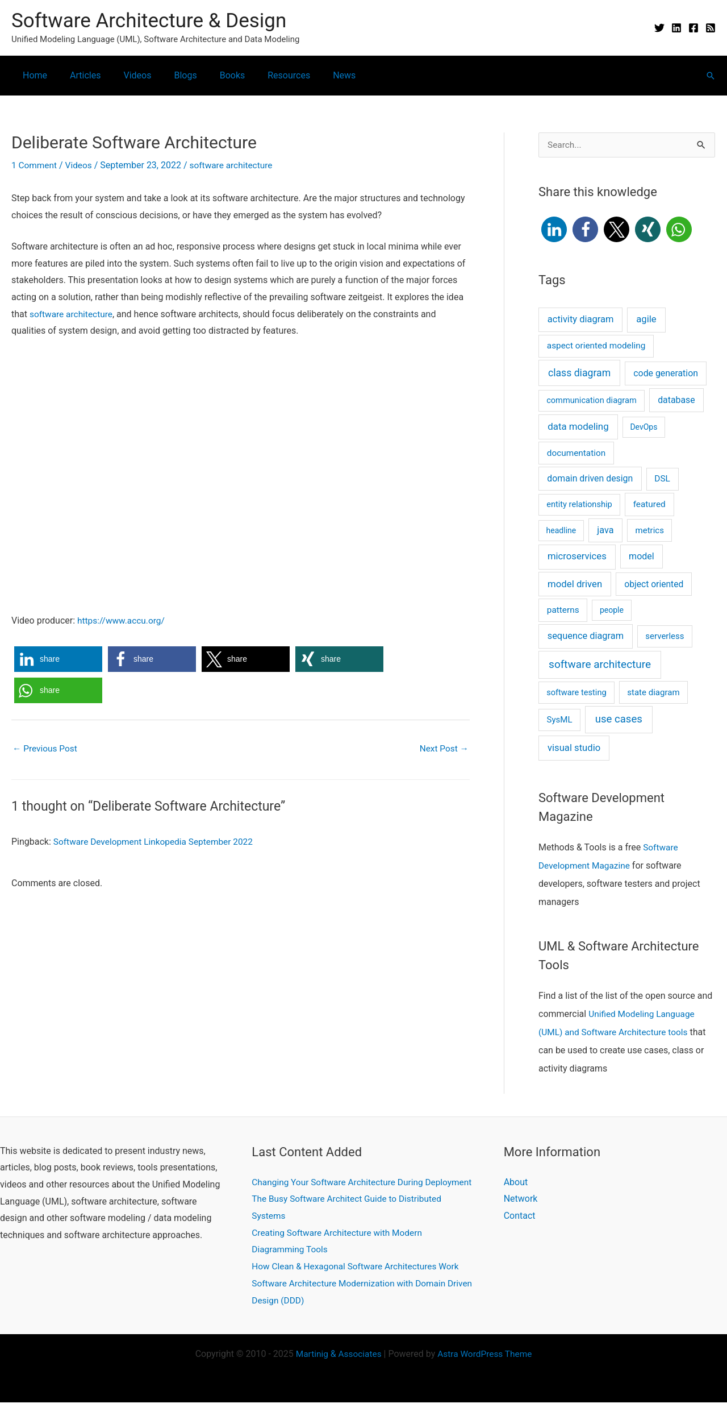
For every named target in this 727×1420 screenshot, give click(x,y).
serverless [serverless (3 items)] (664, 637)
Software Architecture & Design (148, 20)
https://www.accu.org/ (122, 619)
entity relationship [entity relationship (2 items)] (579, 505)
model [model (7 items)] (641, 556)
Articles (78, 75)
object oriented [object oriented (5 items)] (653, 584)
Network (521, 1199)
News (314, 75)
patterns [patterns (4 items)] (563, 610)
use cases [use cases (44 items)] (618, 719)
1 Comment (35, 165)
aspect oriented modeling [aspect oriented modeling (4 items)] (596, 346)
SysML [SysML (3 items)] (560, 720)
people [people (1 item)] (612, 610)
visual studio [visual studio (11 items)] (574, 748)
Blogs (169, 75)
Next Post (443, 749)
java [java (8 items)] (605, 530)
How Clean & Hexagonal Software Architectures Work (359, 1283)
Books (212, 75)
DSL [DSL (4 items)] (662, 479)
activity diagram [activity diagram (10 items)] (581, 319)
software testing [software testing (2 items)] (576, 693)
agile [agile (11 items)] (646, 319)
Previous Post (46, 749)
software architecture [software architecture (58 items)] (600, 664)
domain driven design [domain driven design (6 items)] (590, 479)
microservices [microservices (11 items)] (577, 556)
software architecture (235, 165)
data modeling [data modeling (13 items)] (578, 427)
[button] (710, 75)
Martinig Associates (337, 1371)
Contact (520, 1216)
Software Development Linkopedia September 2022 (157, 842)
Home (32, 75)
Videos (126, 75)
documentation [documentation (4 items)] (576, 454)
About (516, 1182)
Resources (264, 75)
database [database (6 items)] (676, 400)
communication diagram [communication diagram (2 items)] (591, 401)
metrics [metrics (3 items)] (650, 531)
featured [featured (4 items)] (649, 505)
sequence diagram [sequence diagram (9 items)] (586, 636)
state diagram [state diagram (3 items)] (653, 693)
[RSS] (710, 28)
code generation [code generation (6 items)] (665, 373)
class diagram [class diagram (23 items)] (579, 373)
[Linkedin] (676, 28)
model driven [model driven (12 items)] (575, 584)
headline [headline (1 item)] (561, 530)
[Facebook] (693, 28)
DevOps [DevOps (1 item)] (643, 427)
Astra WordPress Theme (486, 1371)
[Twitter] (659, 28)
